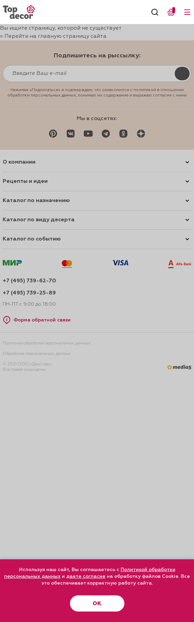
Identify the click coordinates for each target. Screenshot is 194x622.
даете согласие (85, 576)
